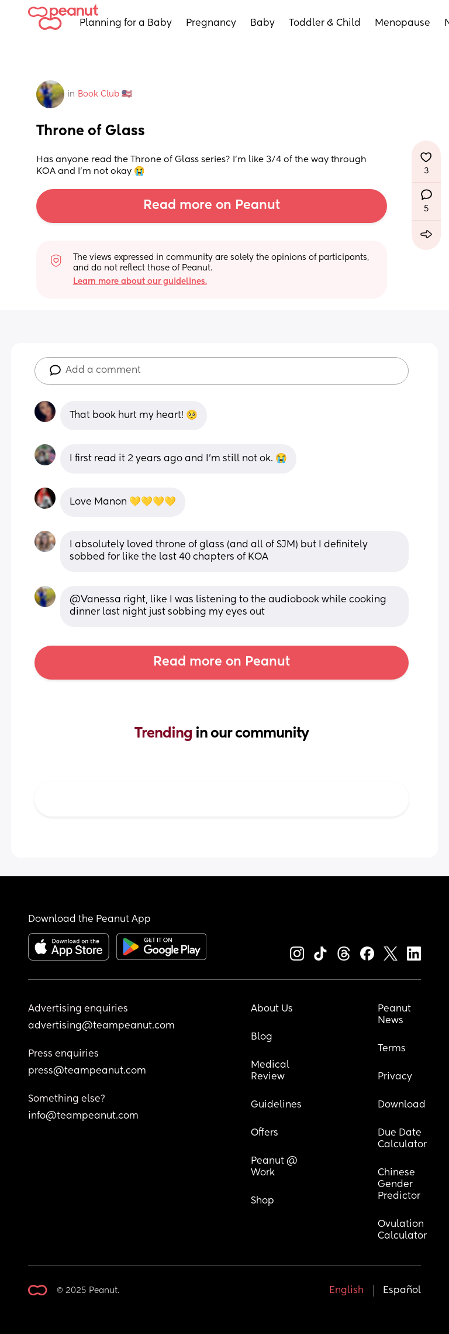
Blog (261, 1037)
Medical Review (271, 1071)
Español (402, 1290)
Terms (392, 1049)
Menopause (402, 23)
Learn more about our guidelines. (140, 281)
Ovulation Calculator (402, 1230)
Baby (262, 23)
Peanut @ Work (275, 1167)
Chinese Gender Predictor (399, 1184)
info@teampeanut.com (83, 1116)
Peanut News (395, 1015)
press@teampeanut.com (87, 1071)
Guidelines (276, 1105)
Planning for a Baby (126, 23)
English (346, 1290)
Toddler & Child (325, 23)
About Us (272, 1009)
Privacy (395, 1077)
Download (402, 1105)
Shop (262, 1201)
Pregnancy (211, 23)
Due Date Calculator (402, 1139)
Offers (264, 1133)
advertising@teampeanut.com (101, 1026)
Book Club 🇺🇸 (105, 94)
